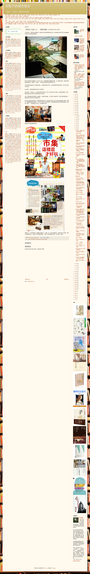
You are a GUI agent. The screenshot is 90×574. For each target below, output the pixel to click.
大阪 (8, 72)
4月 (76, 263)
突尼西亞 (17, 111)
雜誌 (46, 239)
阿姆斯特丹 (18, 81)
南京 (10, 86)
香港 (12, 72)
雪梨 (11, 90)
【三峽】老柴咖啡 (79, 190)
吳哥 (22, 18)
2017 (75, 110)
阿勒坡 (13, 81)
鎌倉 (16, 71)
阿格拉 (8, 77)
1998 (75, 299)
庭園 (30, 22)
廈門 (16, 80)
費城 (20, 76)
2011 (75, 276)
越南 (6, 110)
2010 (75, 278)
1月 (76, 269)
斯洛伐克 (37, 17)
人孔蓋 (18, 44)
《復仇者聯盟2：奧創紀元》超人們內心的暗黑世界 (80, 234)
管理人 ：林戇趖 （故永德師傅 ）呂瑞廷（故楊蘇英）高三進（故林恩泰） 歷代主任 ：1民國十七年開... (79, 76)
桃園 (12, 122)
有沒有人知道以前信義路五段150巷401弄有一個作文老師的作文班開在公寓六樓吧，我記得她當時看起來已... (79, 84)
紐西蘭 (13, 112)
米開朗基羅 (10, 23)
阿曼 (10, 17)
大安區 (17, 21)
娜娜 (16, 144)
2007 (75, 284)
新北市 (43, 239)
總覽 (6, 14)
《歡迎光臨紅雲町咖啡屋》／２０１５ (79, 204)
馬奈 (29, 23)
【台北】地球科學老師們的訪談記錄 (79, 147)
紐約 (82, 18)
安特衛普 (16, 86)
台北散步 (25, 22)
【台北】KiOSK (78, 201)
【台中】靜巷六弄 (79, 244)
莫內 (32, 23)
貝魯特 (9, 81)
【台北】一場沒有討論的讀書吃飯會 (79, 131)
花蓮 (16, 123)
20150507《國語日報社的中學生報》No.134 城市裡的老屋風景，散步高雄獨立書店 (80, 211)
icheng (17, 149)
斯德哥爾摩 (17, 84)
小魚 (16, 135)
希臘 (10, 102)
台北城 (10, 120)
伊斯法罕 (18, 85)
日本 (14, 96)
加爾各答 (6, 86)
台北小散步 (13, 58)
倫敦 (43, 18)
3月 (76, 265)
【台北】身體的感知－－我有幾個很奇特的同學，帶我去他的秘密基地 (80, 161)
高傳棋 (9, 149)
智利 (51, 17)
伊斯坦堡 (26, 18)
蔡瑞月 (8, 143)
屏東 (9, 124)
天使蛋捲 (16, 139)
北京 (6, 18)
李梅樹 (13, 156)
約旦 (12, 77)
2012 (75, 275)
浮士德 (7, 161)
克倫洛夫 (7, 80)
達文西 (16, 154)
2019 (75, 107)
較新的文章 (27, 279)
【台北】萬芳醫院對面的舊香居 (79, 144)
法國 (9, 97)
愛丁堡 (16, 89)
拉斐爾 (14, 23)
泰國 (9, 106)
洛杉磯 (6, 85)
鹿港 (16, 127)
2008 (75, 282)
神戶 (20, 18)
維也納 (51, 18)
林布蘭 (17, 156)
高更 (34, 23)
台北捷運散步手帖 (16, 56)
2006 (75, 286)
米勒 (26, 23)
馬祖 (36, 21)
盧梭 (11, 161)
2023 (75, 99)
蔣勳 (11, 162)
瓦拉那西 (8, 76)
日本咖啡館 (20, 22)
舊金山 (14, 85)
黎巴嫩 (16, 17)
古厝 (36, 22)
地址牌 (17, 42)
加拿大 (9, 110)
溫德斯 (8, 148)
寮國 (18, 105)
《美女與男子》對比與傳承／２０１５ (79, 185)
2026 (75, 94)
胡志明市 (7, 90)
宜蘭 (6, 120)
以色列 (6, 17)
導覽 (22, 14)
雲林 (13, 76)
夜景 (13, 43)
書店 (42, 22)
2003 (75, 291)
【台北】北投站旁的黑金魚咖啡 (79, 218)
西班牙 (8, 101)
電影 (62, 22)
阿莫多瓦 (10, 145)
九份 (28, 21)
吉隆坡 (13, 86)
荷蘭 (12, 107)
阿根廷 (9, 111)
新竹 (20, 120)
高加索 (23, 17)
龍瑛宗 (57, 23)
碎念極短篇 (77, 176)
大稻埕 (9, 21)
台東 (32, 21)
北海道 (45, 17)
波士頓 (6, 71)
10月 (77, 119)
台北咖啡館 (7, 22)
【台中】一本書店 (79, 242)
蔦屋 (14, 44)
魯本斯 (23, 23)
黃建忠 (19, 147)
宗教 (56, 22)
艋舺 (17, 124)
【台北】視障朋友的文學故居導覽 (79, 188)
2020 (75, 105)
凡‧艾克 (10, 157)
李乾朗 (6, 158)
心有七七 (14, 134)
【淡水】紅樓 (78, 133)
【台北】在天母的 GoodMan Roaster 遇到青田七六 (79, 179)
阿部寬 (19, 142)
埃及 (13, 110)
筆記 (6, 43)
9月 (76, 121)
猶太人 (12, 148)
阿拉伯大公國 (17, 107)
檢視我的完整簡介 (76, 560)
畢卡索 (46, 23)
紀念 (19, 40)
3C (9, 43)
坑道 (32, 22)
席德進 (8, 162)
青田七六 (43, 14)
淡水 (41, 239)
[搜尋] (14, 31)
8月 (76, 123)
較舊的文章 (66, 279)
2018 (75, 108)
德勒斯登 (62, 18)
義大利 (14, 97)
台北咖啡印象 (8, 56)
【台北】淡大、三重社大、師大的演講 (79, 220)
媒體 (25, 14)
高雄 (16, 122)
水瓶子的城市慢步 (17, 6)
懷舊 (38, 22)
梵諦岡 (14, 105)
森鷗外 (16, 158)
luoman (46, 568)
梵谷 (37, 23)
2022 (75, 101)
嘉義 (9, 126)
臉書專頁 (55, 14)
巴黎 (30, 18)
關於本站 (10, 14)
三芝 (10, 128)
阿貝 (13, 138)
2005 (75, 288)
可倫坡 (9, 89)
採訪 (39, 239)
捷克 (13, 98)
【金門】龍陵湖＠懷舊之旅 (82, 30)
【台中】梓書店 (78, 237)
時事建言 (9, 54)
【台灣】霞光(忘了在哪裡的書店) (80, 249)
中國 (8, 98)
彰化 (9, 127)
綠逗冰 (36, 14)
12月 (77, 116)
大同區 (13, 21)
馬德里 (70, 18)
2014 (75, 271)
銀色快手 (15, 161)
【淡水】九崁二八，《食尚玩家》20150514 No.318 (79, 224)
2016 (75, 112)
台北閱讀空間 (25, 16)
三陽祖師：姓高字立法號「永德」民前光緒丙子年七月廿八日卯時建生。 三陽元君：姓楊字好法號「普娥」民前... (79, 67)
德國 (17, 98)
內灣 (13, 128)
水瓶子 (14, 14)
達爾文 (9, 153)
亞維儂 (7, 82)
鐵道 (28, 22)
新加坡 (16, 82)
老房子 (34, 239)
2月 (76, 267)
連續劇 (69, 22)
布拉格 (55, 18)
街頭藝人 (47, 22)
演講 (20, 14)
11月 (77, 117)
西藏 (13, 106)
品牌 (44, 22)
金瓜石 (24, 21)
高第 (17, 153)
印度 (31, 17)
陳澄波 (54, 23)
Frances (8, 144)
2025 (75, 96)
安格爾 (18, 157)
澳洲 (19, 108)
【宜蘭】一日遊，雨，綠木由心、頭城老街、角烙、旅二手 (79, 173)
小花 (20, 145)
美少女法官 (10, 152)
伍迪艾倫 (66, 22)
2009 (75, 280)
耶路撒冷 (16, 77)
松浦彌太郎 (11, 158)
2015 (75, 114)
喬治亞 (6, 108)
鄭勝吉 (14, 147)
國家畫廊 (47, 18)
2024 (75, 97)
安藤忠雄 (19, 143)
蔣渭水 (6, 139)
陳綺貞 (13, 153)
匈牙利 (15, 108)
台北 (6, 21)
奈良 (17, 18)
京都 (14, 18)
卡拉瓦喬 (19, 23)
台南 (30, 21)
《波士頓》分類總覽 (78, 36)
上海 (9, 18)
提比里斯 (12, 84)
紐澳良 (10, 85)
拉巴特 (20, 89)
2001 (75, 295)
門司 (15, 72)
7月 (76, 125)
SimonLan (15, 145)
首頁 (59, 14)
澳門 (20, 75)
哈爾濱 (13, 89)
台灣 (32, 239)
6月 (76, 127)
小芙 (15, 142)
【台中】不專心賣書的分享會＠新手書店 (79, 258)
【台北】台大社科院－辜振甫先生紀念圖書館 (80, 227)
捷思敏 (14, 140)
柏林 (58, 18)
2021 (75, 103)
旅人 (50, 22)
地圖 (40, 14)
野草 (47, 14)
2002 (75, 293)
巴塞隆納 (74, 18)
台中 (20, 66)
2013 (75, 273)
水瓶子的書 (7, 16)
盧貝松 (17, 148)
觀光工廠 (72, 22)
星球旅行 (51, 14)
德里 (16, 76)
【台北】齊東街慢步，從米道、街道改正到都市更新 (80, 150)
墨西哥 (16, 110)
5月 (76, 128)
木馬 (19, 136)
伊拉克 (10, 112)
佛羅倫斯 (40, 18)
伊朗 (20, 17)
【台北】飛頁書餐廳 (79, 152)
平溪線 (21, 21)
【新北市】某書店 (79, 192)
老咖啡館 (12, 22)
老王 (15, 152)
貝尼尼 (12, 154)
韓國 (16, 106)
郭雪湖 (50, 23)
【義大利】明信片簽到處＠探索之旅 (82, 56)
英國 (20, 97)
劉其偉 (14, 157)
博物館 (76, 22)
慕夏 (40, 23)
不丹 (33, 17)
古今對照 (9, 44)
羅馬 (33, 18)
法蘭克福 (66, 18)
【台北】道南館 (78, 197)
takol (20, 153)
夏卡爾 (43, 23)
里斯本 (78, 18)
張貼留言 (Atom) (31, 281)
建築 (15, 39)
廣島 (8, 70)
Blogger (54, 568)
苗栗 (16, 126)
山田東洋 (9, 156)
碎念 (9, 40)
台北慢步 (20, 16)
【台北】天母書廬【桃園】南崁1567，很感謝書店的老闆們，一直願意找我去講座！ (80, 137)
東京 (12, 18)
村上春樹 (8, 154)
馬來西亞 (11, 108)
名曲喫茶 (16, 22)
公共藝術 (53, 22)
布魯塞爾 (12, 82)
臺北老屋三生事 (14, 16)
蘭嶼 (15, 128)
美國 (20, 96)
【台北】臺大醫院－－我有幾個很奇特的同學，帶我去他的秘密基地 (80, 166)
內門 (7, 128)
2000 (75, 297)
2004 (75, 289)
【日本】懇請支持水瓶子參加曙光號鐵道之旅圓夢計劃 (82, 41)
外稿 (17, 14)
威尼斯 (35, 18)
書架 (14, 40)
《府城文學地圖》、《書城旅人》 (79, 207)
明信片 (58, 22)
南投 (13, 126)
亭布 (8, 84)
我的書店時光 (7, 58)
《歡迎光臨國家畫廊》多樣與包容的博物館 (80, 182)
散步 (6, 52)
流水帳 (28, 14)
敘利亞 (13, 17)
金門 (34, 21)
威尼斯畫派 (81, 22)
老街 (34, 22)
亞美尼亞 (27, 17)
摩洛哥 (41, 17)
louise (13, 144)
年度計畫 (32, 14)
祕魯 (48, 17)
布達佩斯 (12, 80)
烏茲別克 (13, 111)
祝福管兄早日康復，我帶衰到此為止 (79, 170)
